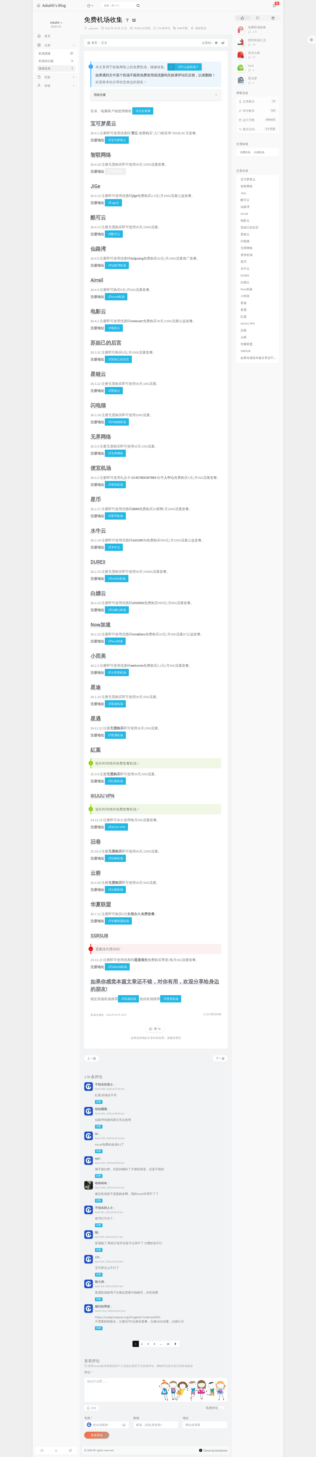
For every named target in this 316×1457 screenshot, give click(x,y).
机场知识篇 (56, 61)
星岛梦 (252, 78)
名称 (88, 1418)
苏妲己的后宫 (118, 359)
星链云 (114, 391)
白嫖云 (245, 282)
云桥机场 (115, 890)
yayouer (93, 28)
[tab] (242, 18)
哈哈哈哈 (101, 1183)
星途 (244, 303)
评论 (88, 1372)
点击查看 (143, 111)
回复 (98, 1101)
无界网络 (115, 453)
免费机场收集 (257, 27)
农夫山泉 (254, 53)
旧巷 (244, 330)
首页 (92, 43)
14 (168, 1343)
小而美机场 (117, 672)
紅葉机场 (115, 781)
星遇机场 (115, 735)
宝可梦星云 (117, 140)
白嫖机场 (259, 152)
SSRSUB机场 (117, 967)
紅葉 (244, 317)
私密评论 (212, 1408)
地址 (186, 1418)
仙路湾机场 (117, 265)
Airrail (244, 214)
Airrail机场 (116, 297)
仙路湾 (245, 207)
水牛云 (114, 547)
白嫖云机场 (117, 610)
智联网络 (115, 171)
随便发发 (56, 68)
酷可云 (114, 234)
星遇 (244, 310)
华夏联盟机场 (118, 921)
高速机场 (128, 999)
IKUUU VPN (116, 827)
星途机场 (115, 704)
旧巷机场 (115, 858)
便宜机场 (115, 485)
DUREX (245, 275)
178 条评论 (163, 28)
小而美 (245, 296)
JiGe (243, 193)
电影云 (114, 328)
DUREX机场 (117, 578)
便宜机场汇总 (257, 40)
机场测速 (56, 53)
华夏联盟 (247, 344)
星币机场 (115, 516)
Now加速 (115, 641)
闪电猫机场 (117, 422)
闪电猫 (245, 241)
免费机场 (245, 152)
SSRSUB (245, 351)
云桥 (244, 337)
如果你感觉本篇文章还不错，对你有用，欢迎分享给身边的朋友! (259, 358)
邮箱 (136, 1418)
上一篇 (91, 1058)
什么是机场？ (188, 67)
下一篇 (220, 1058)
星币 (244, 262)
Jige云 (113, 203)
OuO (251, 66)
